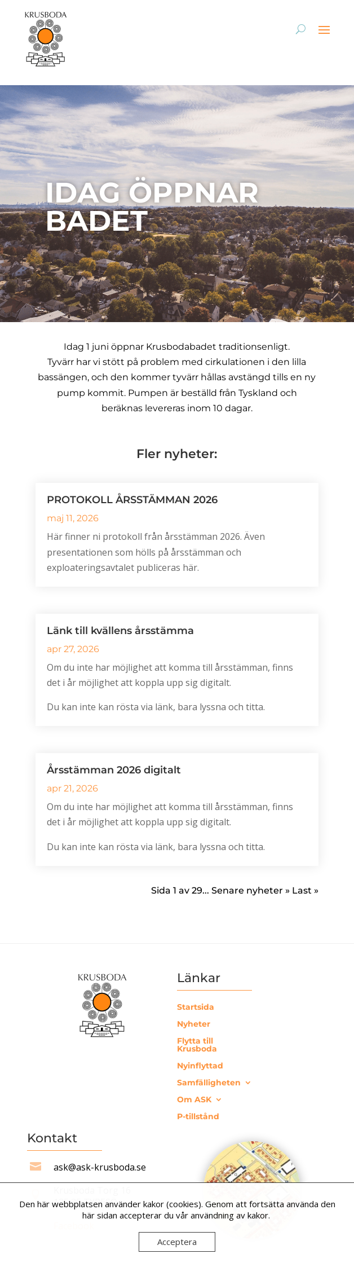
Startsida (195, 1007)
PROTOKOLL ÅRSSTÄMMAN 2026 (132, 500)
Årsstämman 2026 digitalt (114, 770)
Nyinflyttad (200, 1066)
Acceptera (177, 1241)
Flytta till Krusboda (197, 1045)
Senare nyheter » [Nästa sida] (250, 890)
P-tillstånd (198, 1116)
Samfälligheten (209, 1083)
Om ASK (194, 1100)
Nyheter (193, 1024)
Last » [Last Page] (305, 890)
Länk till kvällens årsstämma (120, 630)
